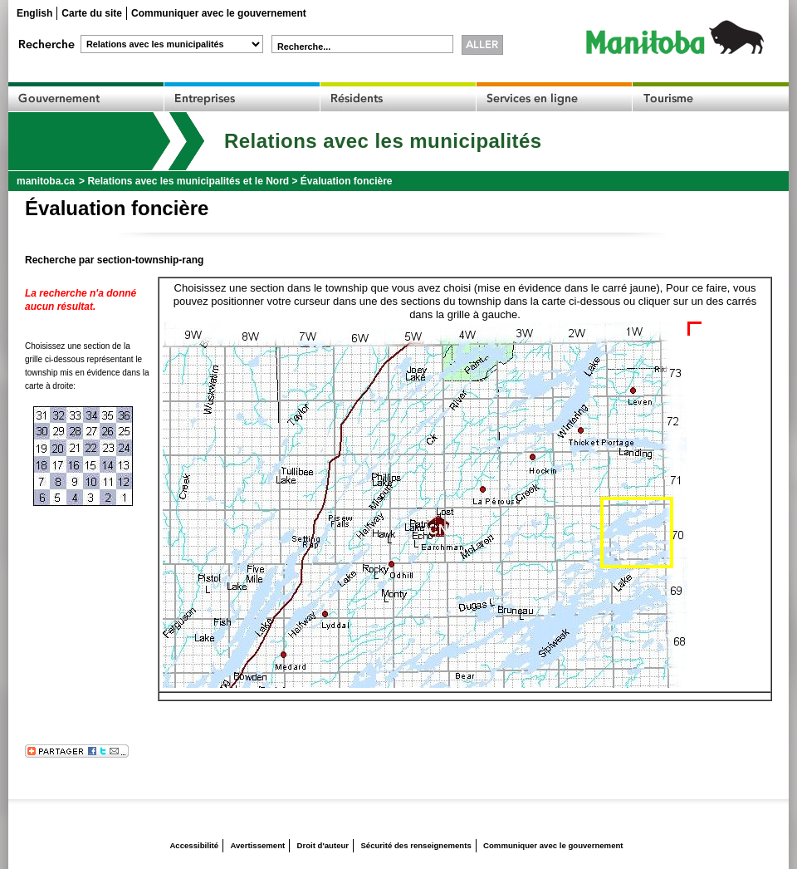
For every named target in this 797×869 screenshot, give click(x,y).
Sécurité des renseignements (415, 845)
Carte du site (91, 13)
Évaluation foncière (347, 181)
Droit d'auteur (323, 845)
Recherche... (303, 47)
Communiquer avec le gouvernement (218, 13)
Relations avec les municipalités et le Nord (188, 181)
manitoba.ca (46, 181)
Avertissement (257, 845)
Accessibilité (193, 845)
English (34, 13)
